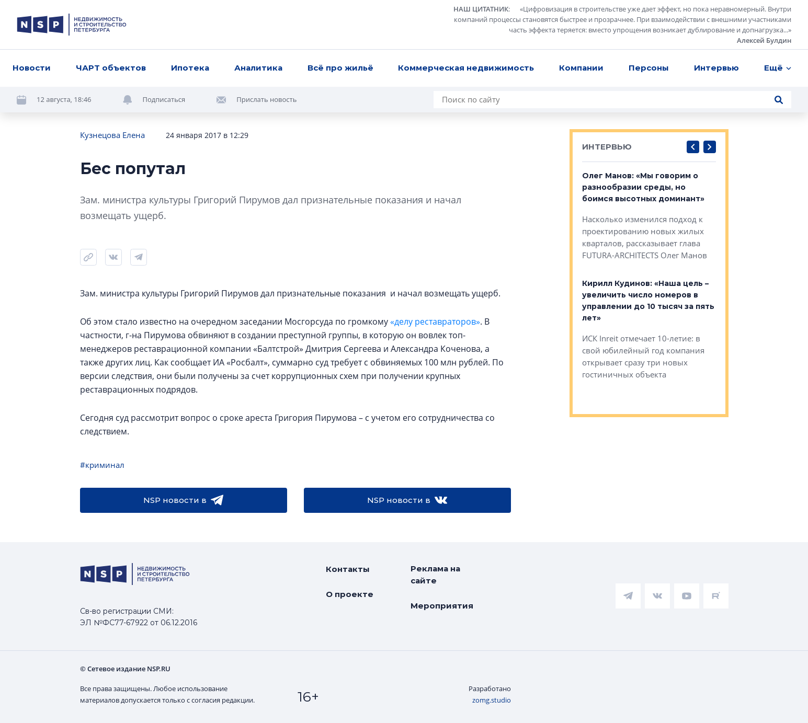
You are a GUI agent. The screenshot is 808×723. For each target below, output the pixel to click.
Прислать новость (266, 99)
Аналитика (258, 68)
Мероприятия (442, 606)
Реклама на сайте (435, 575)
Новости (32, 68)
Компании (581, 68)
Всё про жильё (340, 68)
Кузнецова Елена (112, 135)
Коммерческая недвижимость (466, 68)
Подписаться (164, 99)
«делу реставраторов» (435, 321)
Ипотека (190, 68)
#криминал (102, 465)
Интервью (716, 68)
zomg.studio (491, 700)
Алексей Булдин (764, 40)
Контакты (348, 569)
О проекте (349, 594)
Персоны (649, 68)
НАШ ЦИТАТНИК (480, 9)
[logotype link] (72, 25)
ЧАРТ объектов (111, 68)
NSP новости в (183, 500)
